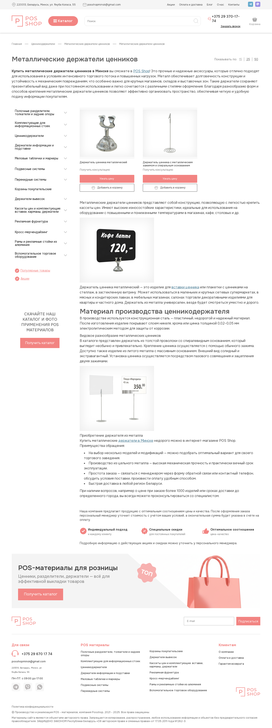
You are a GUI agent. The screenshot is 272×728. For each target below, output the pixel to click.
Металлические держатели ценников (87, 44)
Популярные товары (32, 270)
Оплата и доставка (191, 4)
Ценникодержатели (43, 44)
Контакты (233, 4)
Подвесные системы (30, 169)
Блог (210, 4)
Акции (171, 4)
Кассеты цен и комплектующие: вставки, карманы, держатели (38, 210)
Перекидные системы (30, 179)
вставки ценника (185, 287)
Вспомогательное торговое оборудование (35, 255)
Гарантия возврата (231, 664)
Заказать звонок (232, 26)
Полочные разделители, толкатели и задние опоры (34, 112)
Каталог (63, 21)
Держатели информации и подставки (34, 147)
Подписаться (248, 621)
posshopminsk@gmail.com (29, 661)
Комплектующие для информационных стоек (32, 124)
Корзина (254, 21)
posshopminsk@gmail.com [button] (102, 5)
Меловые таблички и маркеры (36, 158)
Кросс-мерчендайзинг (31, 232)
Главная (17, 44)
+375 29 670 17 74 (37, 654)
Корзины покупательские (33, 189)
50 (256, 59)
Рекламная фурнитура (31, 221)
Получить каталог (40, 343)
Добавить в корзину (107, 188)
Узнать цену (107, 178)
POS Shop (141, 71)
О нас (220, 4)
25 (248, 59)
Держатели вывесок (30, 199)
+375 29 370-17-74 (223, 18)
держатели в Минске (135, 440)
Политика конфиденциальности (32, 706)
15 (240, 59)
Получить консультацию (95, 169)
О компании (226, 652)
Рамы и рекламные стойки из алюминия (36, 243)
